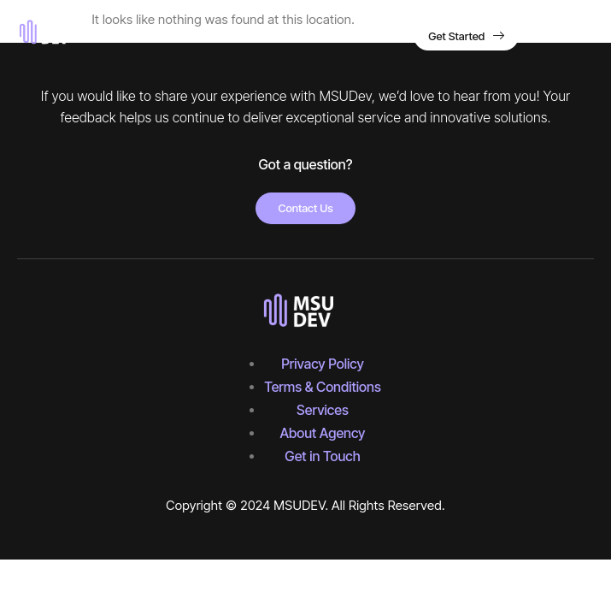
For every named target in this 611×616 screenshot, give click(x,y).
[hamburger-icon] (576, 38)
